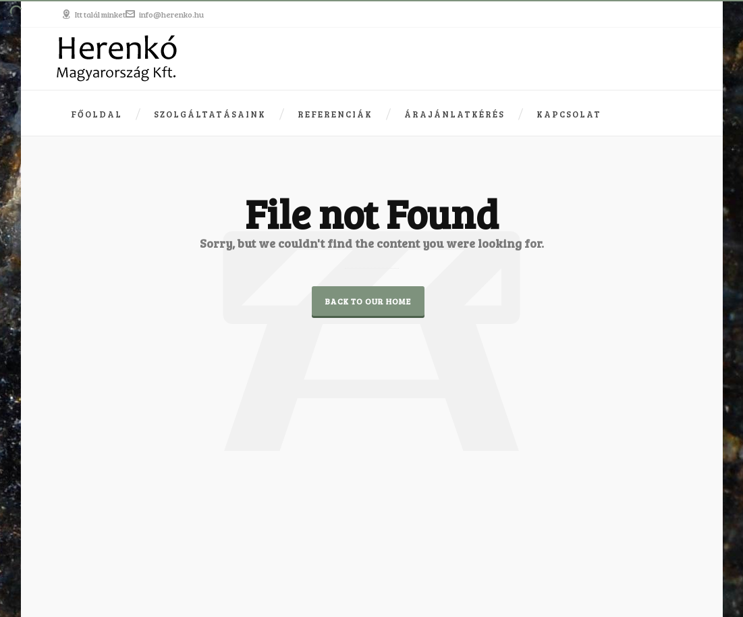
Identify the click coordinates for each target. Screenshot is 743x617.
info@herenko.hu (165, 14)
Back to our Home (368, 301)
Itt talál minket (93, 14)
